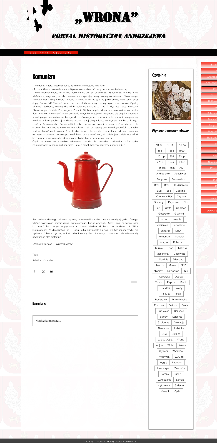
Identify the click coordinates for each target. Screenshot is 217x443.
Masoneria (163, 253)
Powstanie (161, 299)
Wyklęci (163, 351)
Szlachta (177, 316)
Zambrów (179, 368)
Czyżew (181, 196)
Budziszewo (181, 185)
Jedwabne (179, 225)
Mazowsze (179, 253)
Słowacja (179, 322)
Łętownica (164, 385)
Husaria (177, 219)
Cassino (180, 190)
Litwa (170, 248)
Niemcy (158, 270)
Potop (177, 293)
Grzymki (179, 213)
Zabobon (177, 362)
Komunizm (48, 260)
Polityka (165, 293)
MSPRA (182, 248)
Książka (37, 260)
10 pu (159, 145)
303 (172, 156)
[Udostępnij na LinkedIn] (51, 271)
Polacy (178, 288)
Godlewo (181, 208)
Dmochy (158, 202)
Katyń (178, 230)
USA (164, 333)
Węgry (163, 362)
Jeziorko (165, 230)
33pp (182, 156)
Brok (156, 185)
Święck (165, 391)
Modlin (160, 265)
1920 (181, 150)
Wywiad (179, 356)
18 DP (170, 145)
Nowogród (173, 270)
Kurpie (159, 248)
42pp (160, 162)
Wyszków (178, 351)
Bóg (168, 190)
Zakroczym (163, 368)
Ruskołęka (163, 311)
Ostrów (179, 276)
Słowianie (163, 328)
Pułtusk (173, 305)
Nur (186, 270)
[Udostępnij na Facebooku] (34, 271)
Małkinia (163, 259)
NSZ (183, 265)
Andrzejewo (163, 173)
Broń (166, 185)
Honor (164, 219)
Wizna (180, 339)
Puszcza (159, 305)
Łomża (180, 379)
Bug (159, 190)
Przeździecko (179, 299)
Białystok (162, 179)
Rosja (185, 305)
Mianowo (178, 259)
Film (185, 202)
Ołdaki (158, 282)
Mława (172, 265)
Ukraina (176, 333)
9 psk (162, 167)
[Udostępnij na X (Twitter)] (43, 271)
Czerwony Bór (164, 196)
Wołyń (171, 345)
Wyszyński (164, 356)
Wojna (159, 345)
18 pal (182, 145)
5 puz (171, 162)
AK (181, 167)
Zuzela (177, 374)
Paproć (171, 282)
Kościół (179, 236)
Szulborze (163, 322)
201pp (161, 156)
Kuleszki (178, 242)
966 (172, 167)
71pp (182, 162)
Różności (179, 311)
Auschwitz (180, 173)
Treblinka (179, 328)
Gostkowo (164, 213)
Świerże (179, 385)
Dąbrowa (173, 202)
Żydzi (177, 391)
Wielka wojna (165, 339)
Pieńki (183, 282)
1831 (160, 150)
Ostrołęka (164, 276)
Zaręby (165, 374)
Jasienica (162, 225)
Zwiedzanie (164, 379)
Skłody (164, 316)
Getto (168, 208)
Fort (158, 208)
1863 (171, 150)
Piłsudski (165, 288)
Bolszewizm (178, 179)
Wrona (182, 345)
